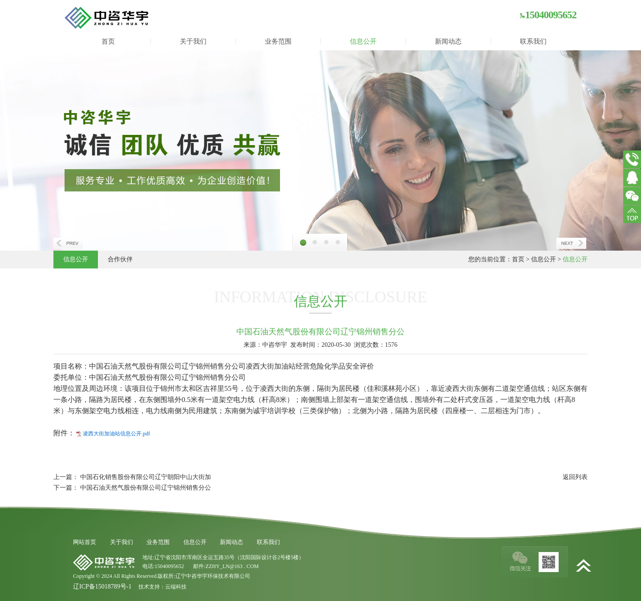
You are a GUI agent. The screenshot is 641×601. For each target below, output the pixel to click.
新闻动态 (448, 41)
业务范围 (278, 41)
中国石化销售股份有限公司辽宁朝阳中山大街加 (145, 477)
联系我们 (533, 41)
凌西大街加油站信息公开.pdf (116, 433)
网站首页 (84, 542)
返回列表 (575, 477)
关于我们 (193, 41)
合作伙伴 (120, 259)
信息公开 (363, 41)
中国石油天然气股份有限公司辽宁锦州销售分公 (145, 487)
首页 (108, 41)
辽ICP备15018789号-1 (102, 586)
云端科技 (176, 587)
